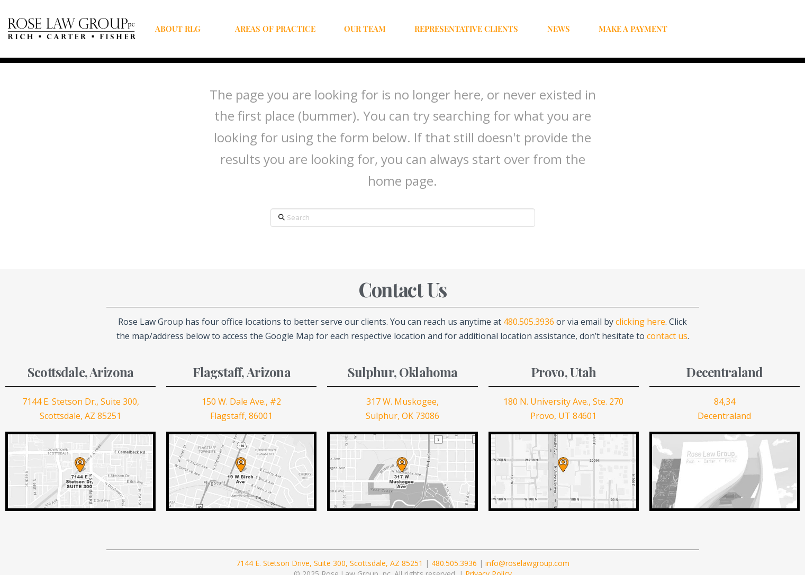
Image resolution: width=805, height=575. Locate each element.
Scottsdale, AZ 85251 (80, 416)
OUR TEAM (365, 28)
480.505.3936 (528, 321)
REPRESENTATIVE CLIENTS (466, 28)
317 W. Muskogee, (402, 401)
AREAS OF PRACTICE (275, 28)
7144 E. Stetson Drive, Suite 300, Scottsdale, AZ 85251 (329, 563)
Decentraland (724, 416)
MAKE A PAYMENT (633, 28)
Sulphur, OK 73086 (402, 416)
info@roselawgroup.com (527, 563)
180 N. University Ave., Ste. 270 (563, 401)
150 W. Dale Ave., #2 (241, 401)
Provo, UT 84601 (563, 416)
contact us (667, 336)
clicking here (640, 321)
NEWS (558, 28)
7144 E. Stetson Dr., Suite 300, (80, 401)
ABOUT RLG (180, 28)
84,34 (724, 401)
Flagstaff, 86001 (241, 416)
